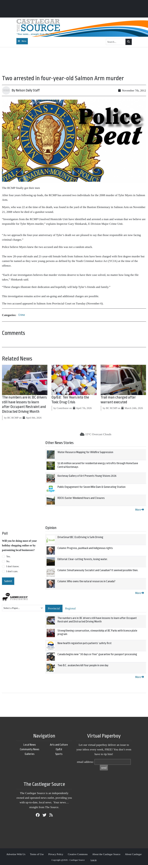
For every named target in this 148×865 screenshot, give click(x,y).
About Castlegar (133, 854)
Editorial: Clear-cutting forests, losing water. (83, 559)
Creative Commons (78, 854)
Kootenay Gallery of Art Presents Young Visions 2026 (87, 475)
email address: (85, 761)
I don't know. (12, 566)
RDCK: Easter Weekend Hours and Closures (81, 498)
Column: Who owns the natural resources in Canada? (86, 581)
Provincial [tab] (54, 608)
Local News (29, 744)
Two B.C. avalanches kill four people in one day (83, 665)
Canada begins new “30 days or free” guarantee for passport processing (97, 654)
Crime (21, 314)
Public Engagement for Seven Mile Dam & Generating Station (91, 486)
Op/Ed (59, 749)
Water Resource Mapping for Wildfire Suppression (85, 452)
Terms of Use (37, 854)
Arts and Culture (59, 744)
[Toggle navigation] (22, 41)
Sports (58, 754)
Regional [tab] (70, 608)
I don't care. (12, 571)
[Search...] (116, 42)
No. (8, 561)
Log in (94, 860)
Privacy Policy (55, 854)
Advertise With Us (15, 854)
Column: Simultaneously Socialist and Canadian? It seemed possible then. (98, 570)
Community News (29, 749)
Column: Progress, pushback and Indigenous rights (85, 548)
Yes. (8, 556)
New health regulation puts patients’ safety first (85, 643)
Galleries (29, 754)
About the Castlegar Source (106, 854)
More (139, 509)
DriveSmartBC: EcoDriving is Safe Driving (80, 537)
